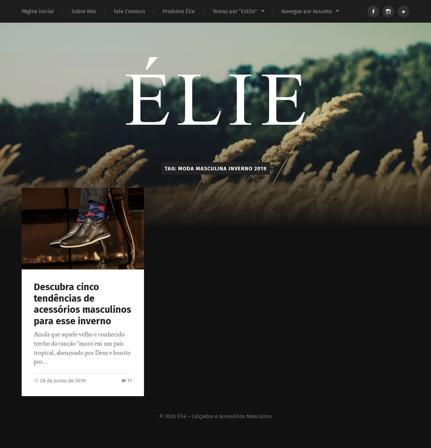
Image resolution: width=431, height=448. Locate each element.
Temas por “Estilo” (235, 11)
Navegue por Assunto (306, 11)
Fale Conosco (129, 11)
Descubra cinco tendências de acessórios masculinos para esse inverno (82, 304)
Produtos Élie (179, 11)
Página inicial (38, 11)
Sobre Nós (84, 11)
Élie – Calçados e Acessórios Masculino (224, 416)
